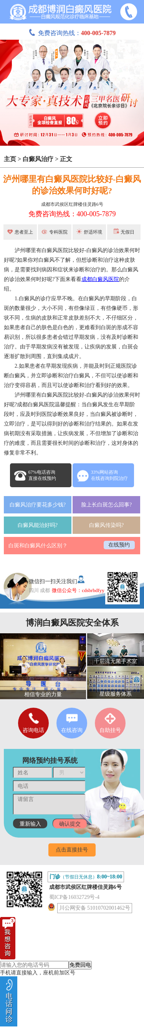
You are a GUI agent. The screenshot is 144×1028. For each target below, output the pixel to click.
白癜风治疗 (38, 159)
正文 (66, 159)
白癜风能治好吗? (38, 525)
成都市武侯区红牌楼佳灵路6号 (72, 204)
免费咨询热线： (72, 33)
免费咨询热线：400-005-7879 (72, 214)
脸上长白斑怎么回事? (106, 505)
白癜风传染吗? (106, 525)
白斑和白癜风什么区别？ (38, 545)
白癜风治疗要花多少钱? (38, 505)
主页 (10, 159)
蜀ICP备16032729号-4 (74, 897)
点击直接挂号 (72, 850)
